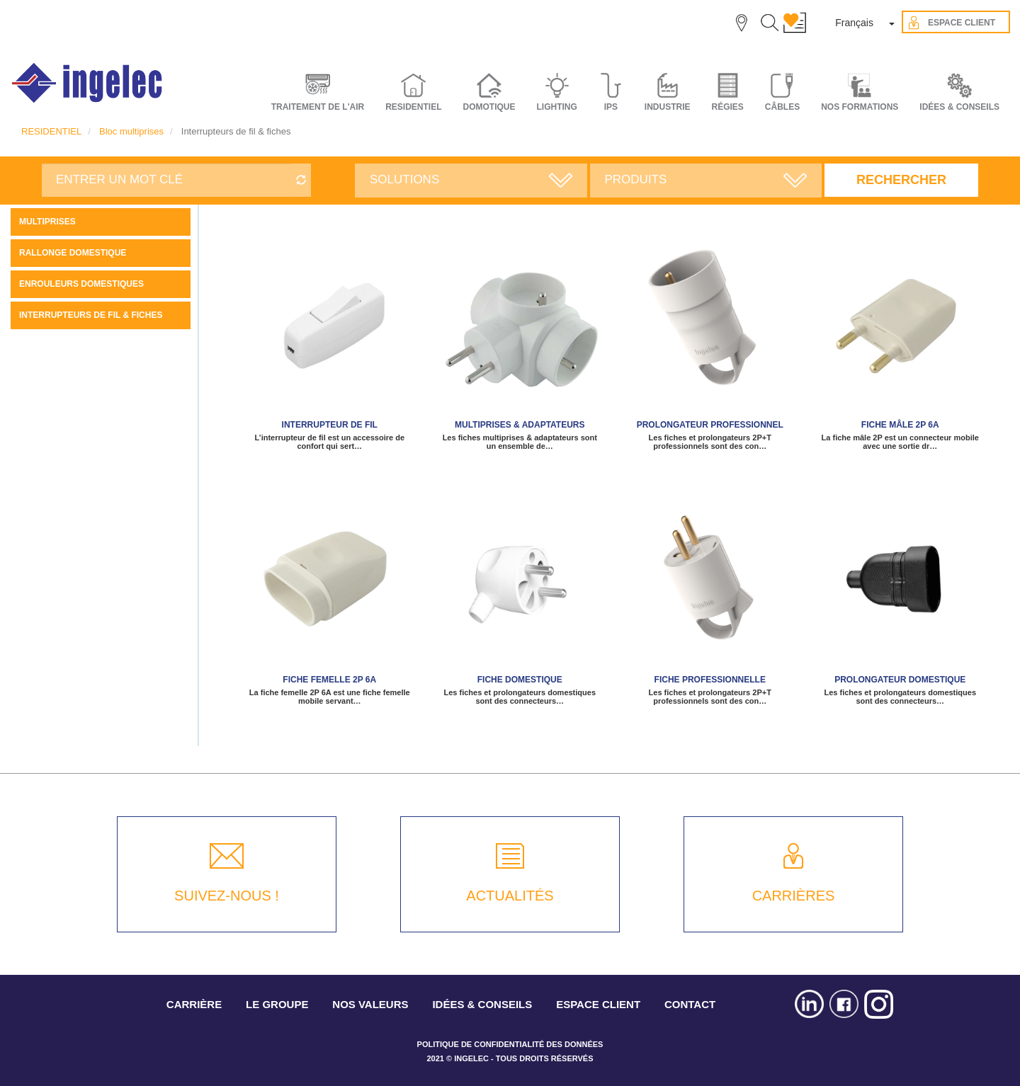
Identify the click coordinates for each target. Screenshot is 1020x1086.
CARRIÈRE (194, 1004)
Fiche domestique (519, 680)
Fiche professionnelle (710, 680)
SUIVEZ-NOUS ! (226, 895)
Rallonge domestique (72, 253)
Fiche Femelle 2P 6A (329, 680)
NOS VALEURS (370, 1004)
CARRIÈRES (793, 895)
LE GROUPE (277, 1004)
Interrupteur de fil (330, 425)
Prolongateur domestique (899, 680)
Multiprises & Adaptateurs (520, 425)
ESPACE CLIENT (598, 1004)
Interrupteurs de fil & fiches (90, 315)
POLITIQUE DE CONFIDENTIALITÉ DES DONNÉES (510, 1044)
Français (854, 22)
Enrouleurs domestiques (81, 284)
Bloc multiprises (131, 131)
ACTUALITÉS (509, 895)
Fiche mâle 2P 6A (900, 425)
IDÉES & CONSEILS (959, 107)
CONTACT (689, 1004)
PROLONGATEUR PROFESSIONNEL (710, 425)
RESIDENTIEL (51, 131)
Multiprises (47, 222)
